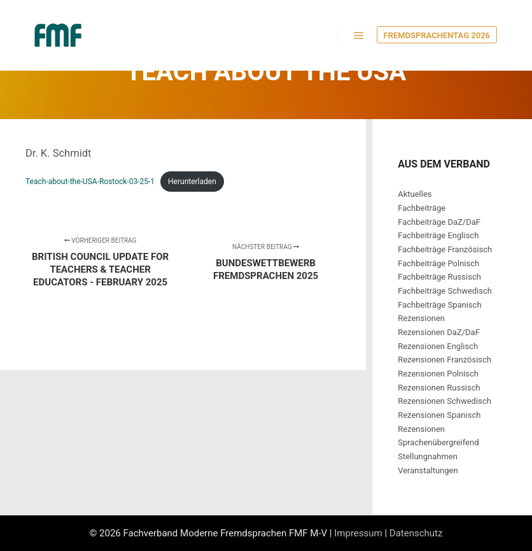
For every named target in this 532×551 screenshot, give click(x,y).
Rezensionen (421, 318)
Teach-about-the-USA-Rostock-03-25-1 (90, 181)
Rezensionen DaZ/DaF (439, 332)
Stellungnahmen (428, 456)
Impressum (358, 533)
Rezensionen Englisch (438, 346)
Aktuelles (414, 194)
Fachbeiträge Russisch (439, 277)
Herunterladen (192, 181)
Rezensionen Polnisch (438, 373)
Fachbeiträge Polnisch (438, 263)
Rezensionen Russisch (439, 387)
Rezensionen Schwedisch (444, 401)
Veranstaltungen (428, 470)
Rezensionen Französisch (444, 359)
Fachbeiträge (421, 208)
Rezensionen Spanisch (439, 415)
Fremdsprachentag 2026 (437, 35)
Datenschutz (416, 533)
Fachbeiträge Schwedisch (445, 291)
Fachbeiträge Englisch (438, 235)
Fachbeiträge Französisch (445, 249)
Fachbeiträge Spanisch (439, 305)
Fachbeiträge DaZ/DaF (439, 222)
